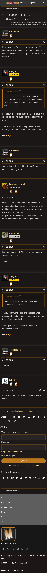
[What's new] (39, 3)
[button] (23, 497)
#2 (44, 85)
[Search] (44, 3)
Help (3, 512)
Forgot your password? (11, 452)
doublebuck (8, 19)
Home (3, 517)
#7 (44, 360)
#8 (44, 390)
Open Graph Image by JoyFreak (13, 570)
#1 (44, 42)
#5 (44, 247)
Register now (33, 465)
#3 (44, 161)
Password (5, 442)
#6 (44, 290)
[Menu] (3, 2)
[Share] (40, 42)
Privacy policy (6, 507)
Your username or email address (15, 432)
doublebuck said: (11, 91)
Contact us (5, 502)
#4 (44, 198)
